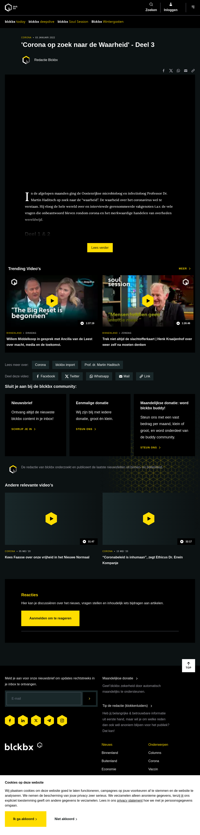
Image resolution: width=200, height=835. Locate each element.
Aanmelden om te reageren (50, 618)
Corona (40, 365)
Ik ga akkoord (25, 819)
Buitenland (109, 761)
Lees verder (100, 247)
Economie (109, 769)
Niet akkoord (66, 819)
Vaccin (153, 769)
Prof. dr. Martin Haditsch (102, 365)
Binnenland (110, 753)
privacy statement (130, 800)
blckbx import (65, 365)
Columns (154, 753)
